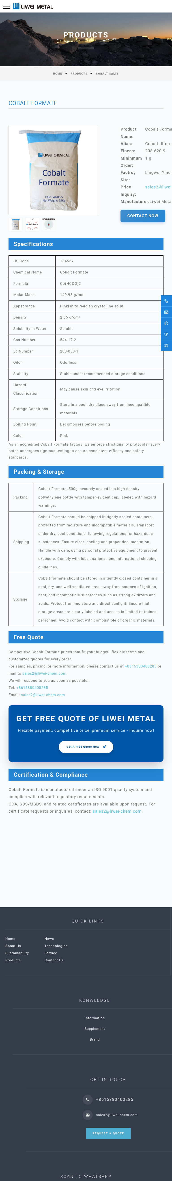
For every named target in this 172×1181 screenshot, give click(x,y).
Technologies (111, 946)
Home (57, 73)
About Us (68, 946)
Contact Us (109, 960)
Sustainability (72, 953)
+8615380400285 (141, 666)
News (104, 939)
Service (106, 953)
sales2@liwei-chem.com (44, 673)
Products (79, 73)
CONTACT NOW (142, 215)
